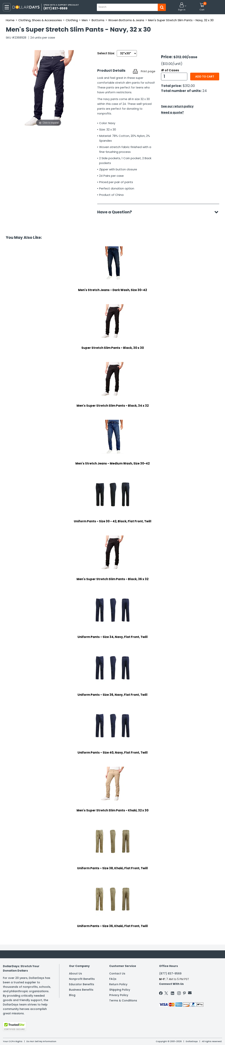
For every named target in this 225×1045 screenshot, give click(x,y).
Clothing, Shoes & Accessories (40, 20)
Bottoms (98, 20)
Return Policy (118, 984)
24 (204, 90)
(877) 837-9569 (170, 973)
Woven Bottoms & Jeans (126, 20)
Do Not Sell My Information (41, 1041)
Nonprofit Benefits (82, 979)
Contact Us (117, 973)
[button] (181, 7)
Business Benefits (81, 990)
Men (85, 20)
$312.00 (189, 85)
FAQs (112, 979)
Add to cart (204, 76)
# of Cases (170, 70)
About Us (75, 973)
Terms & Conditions (123, 1000)
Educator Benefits (81, 984)
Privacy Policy (118, 995)
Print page (148, 71)
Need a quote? (172, 112)
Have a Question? (116, 212)
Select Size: (106, 53)
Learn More (190, 1037)
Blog (72, 995)
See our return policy (177, 106)
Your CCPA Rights (12, 1041)
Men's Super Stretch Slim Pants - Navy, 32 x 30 (181, 20)
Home (10, 20)
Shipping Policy (119, 990)
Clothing (72, 20)
